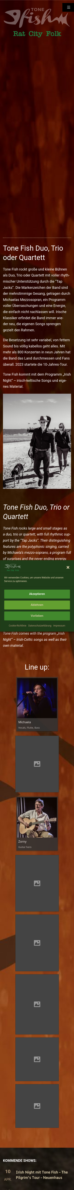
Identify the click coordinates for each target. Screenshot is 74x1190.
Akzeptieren (37, 606)
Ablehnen (37, 617)
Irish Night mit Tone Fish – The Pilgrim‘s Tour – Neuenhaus (42, 1174)
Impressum (59, 637)
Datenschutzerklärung (39, 637)
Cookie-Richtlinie (17, 637)
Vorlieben (37, 628)
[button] (68, 579)
